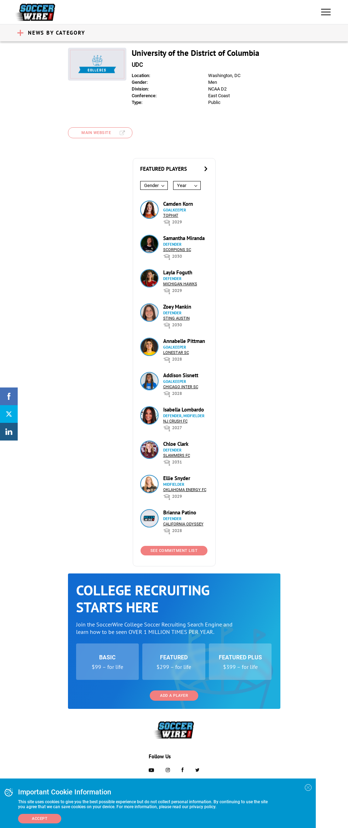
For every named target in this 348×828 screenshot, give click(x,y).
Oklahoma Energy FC (184, 490)
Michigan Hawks (180, 284)
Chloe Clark (175, 444)
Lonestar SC (176, 352)
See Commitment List (174, 550)
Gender (151, 185)
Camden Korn (178, 203)
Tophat (170, 215)
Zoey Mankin (177, 306)
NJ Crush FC (175, 421)
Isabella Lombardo (183, 409)
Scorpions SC (177, 249)
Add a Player (174, 695)
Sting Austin (176, 318)
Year (181, 185)
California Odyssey (183, 524)
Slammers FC (176, 455)
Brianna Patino (179, 512)
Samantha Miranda (184, 238)
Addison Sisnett (180, 375)
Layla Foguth (177, 272)
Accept (39, 818)
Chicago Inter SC (180, 387)
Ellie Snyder (176, 478)
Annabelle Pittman (184, 341)
